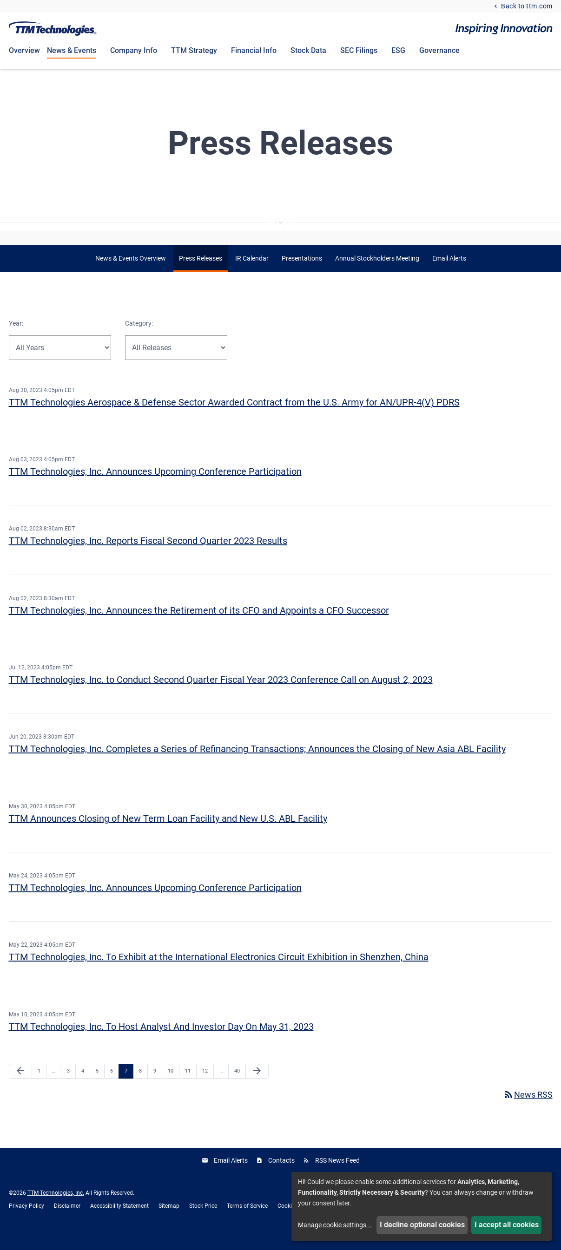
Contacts (281, 1175)
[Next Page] (257, 1087)
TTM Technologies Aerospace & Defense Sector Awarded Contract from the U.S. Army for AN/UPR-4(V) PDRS (234, 417)
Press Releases (200, 274)
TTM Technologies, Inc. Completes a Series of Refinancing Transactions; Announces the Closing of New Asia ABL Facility (257, 764)
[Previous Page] (20, 1087)
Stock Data (308, 50)
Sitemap (168, 1221)
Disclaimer (67, 1221)
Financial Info (254, 50)
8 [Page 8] (143, 1086)
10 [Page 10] (173, 1086)
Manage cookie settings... (335, 1225)
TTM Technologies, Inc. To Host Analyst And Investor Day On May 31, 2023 (161, 1041)
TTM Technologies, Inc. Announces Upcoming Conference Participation (155, 487)
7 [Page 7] (128, 1086)
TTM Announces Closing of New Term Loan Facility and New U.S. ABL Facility (168, 833)
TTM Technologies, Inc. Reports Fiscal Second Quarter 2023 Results (148, 556)
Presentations (302, 274)
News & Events (71, 50)
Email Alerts (449, 274)
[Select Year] (60, 363)
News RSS (528, 1110)
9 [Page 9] (157, 1086)
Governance (439, 50)
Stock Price (203, 1221)
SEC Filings (358, 50)
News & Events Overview (130, 274)
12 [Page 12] (207, 1086)
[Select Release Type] (176, 363)
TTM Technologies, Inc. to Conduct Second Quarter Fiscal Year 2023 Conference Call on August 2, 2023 (221, 695)
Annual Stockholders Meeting (377, 274)
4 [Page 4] (85, 1086)
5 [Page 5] (100, 1086)
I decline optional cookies (422, 1224)
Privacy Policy (26, 1221)
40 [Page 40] (239, 1086)
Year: (16, 339)
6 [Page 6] (114, 1086)
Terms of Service (247, 1221)
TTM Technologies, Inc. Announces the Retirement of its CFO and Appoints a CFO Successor (199, 625)
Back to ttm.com (526, 6)
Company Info (133, 50)
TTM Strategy (194, 50)
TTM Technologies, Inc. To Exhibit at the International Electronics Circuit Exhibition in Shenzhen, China (219, 972)
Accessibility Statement (119, 1221)
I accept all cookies (507, 1224)
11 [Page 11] (190, 1086)
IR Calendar (252, 274)
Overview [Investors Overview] (24, 50)
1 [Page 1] (41, 1086)
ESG (398, 50)
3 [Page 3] (71, 1086)
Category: (139, 339)
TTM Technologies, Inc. (55, 1208)
